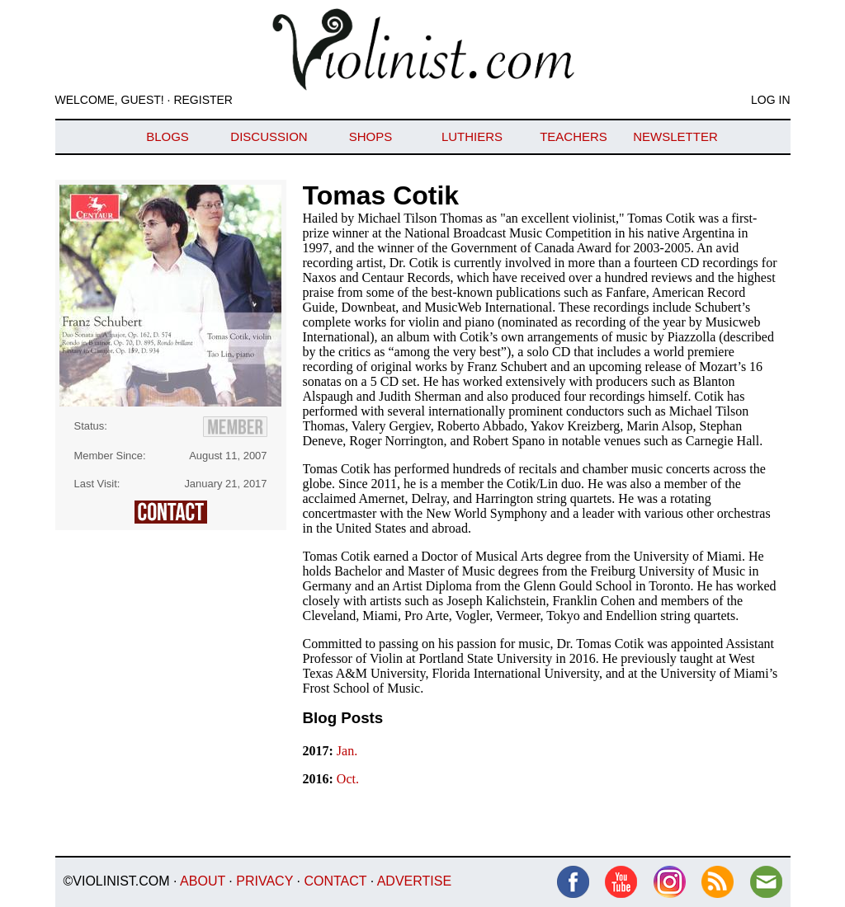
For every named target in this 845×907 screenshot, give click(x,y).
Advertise (414, 881)
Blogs (167, 136)
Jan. (347, 751)
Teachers (573, 136)
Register (203, 99)
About (202, 881)
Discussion (268, 136)
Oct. (348, 779)
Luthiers (472, 136)
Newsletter (675, 136)
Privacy (264, 881)
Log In (770, 99)
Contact (335, 881)
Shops (371, 136)
